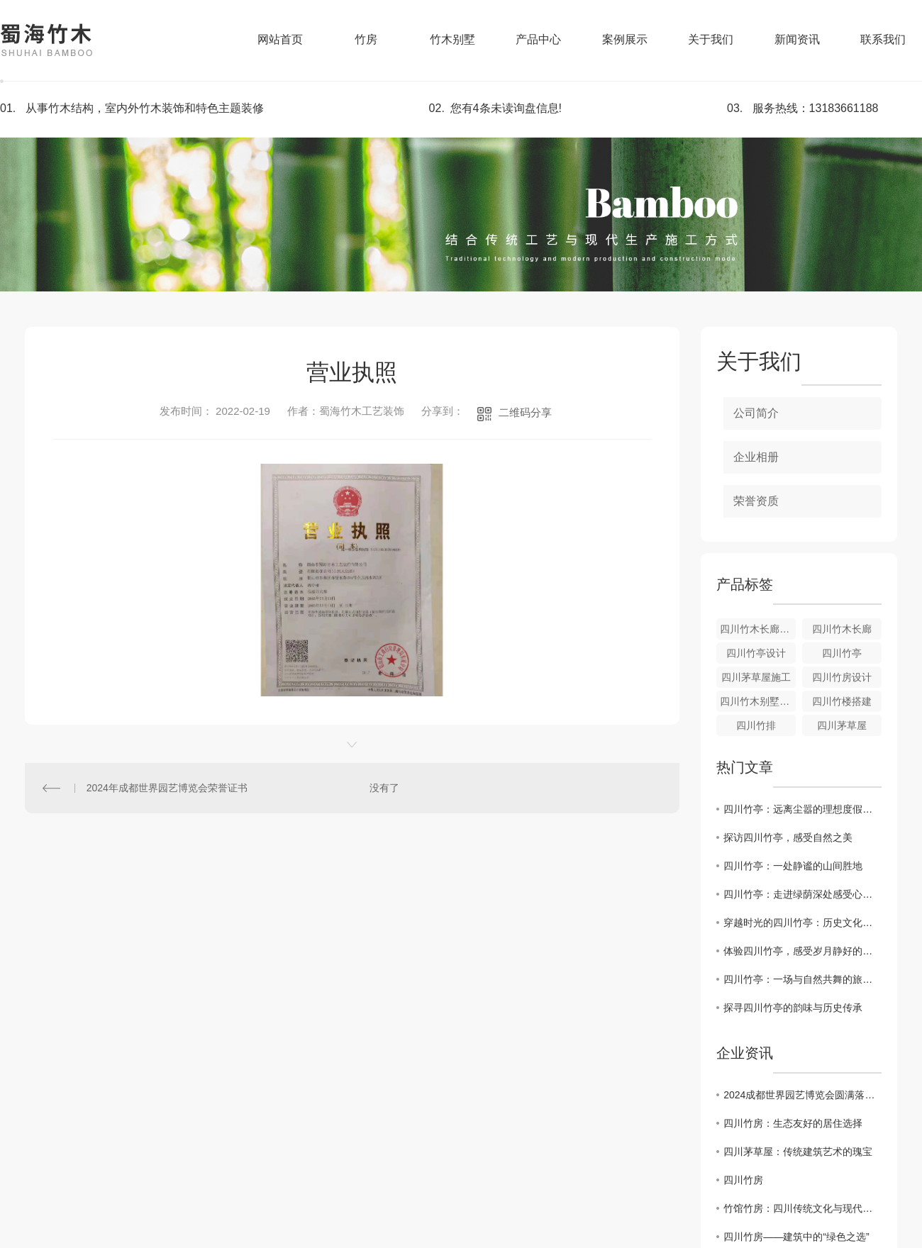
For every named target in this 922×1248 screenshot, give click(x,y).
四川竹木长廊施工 (758, 629)
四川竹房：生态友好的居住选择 (792, 1123)
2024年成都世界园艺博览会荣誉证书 (167, 787)
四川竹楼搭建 (842, 701)
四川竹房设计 (842, 677)
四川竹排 (756, 725)
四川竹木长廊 (842, 629)
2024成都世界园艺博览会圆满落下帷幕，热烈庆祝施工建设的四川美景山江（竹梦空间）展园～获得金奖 (802, 1095)
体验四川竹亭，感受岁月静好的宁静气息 (802, 951)
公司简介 (756, 413)
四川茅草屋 (842, 725)
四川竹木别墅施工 (758, 701)
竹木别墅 (452, 39)
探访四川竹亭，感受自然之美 (787, 837)
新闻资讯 (797, 39)
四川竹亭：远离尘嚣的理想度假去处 (802, 809)
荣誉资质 (756, 501)
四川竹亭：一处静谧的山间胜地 (792, 865)
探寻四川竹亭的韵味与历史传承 (792, 1007)
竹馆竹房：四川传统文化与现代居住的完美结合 (802, 1208)
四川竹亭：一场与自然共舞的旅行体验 (802, 979)
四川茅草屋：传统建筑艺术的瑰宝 (797, 1151)
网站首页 (280, 39)
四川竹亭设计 (756, 653)
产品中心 (538, 39)
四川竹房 (743, 1180)
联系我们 (883, 39)
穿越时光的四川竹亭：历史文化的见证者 (802, 922)
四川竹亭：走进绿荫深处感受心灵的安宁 (802, 894)
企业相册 (756, 457)
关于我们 (710, 39)
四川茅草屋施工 (756, 677)
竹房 (366, 39)
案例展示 (625, 39)
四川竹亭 (842, 653)
